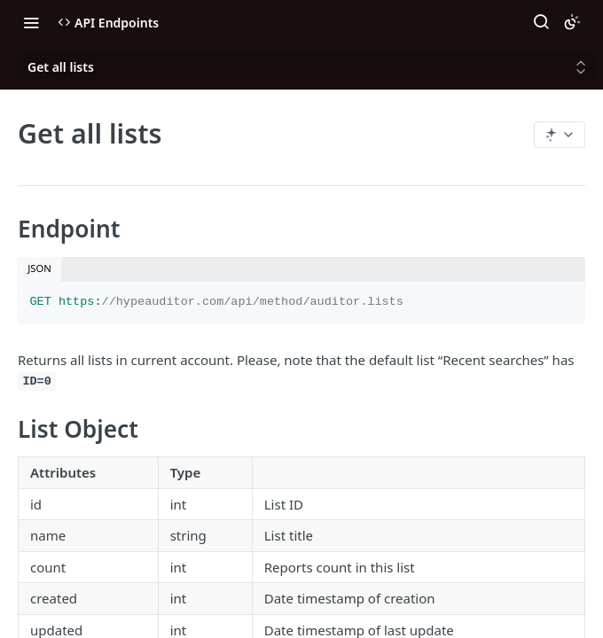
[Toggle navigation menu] (31, 22)
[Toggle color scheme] (572, 22)
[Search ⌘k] (541, 22)
